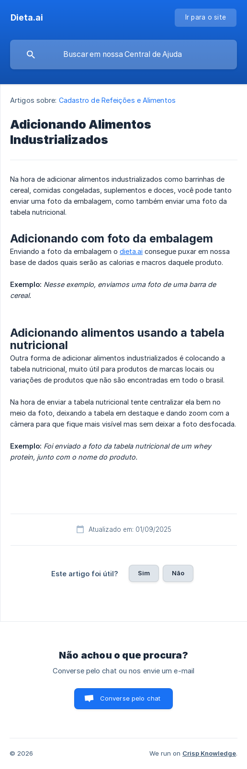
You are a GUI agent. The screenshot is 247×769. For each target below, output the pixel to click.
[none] (27, 18)
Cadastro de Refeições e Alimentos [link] (117, 100)
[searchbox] (123, 54)
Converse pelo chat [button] (130, 698)
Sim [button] (144, 573)
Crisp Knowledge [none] (209, 753)
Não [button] (178, 573)
